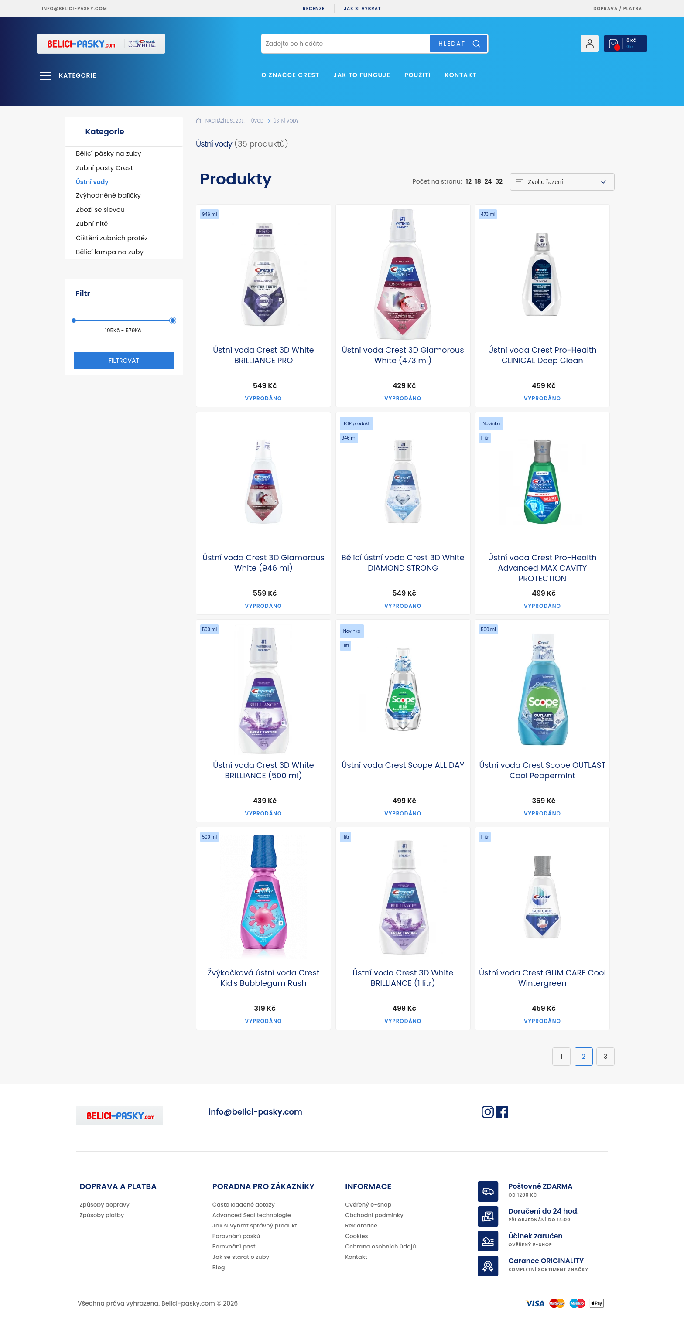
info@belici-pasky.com (74, 8)
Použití (417, 75)
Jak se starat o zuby (240, 1257)
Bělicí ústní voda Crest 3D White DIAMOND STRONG (403, 562)
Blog (218, 1267)
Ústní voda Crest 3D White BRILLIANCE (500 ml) (263, 770)
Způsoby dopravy (105, 1204)
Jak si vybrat (362, 8)
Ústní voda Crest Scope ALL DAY (403, 765)
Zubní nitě (92, 223)
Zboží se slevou (100, 209)
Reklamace (361, 1225)
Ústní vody (92, 181)
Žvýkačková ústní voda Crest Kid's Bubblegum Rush (264, 978)
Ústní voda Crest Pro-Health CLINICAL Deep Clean (542, 355)
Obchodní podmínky (374, 1215)
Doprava (605, 8)
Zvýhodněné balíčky (108, 195)
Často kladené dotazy (243, 1204)
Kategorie (77, 75)
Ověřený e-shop (368, 1204)
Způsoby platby (102, 1215)
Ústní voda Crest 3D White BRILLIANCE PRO (263, 355)
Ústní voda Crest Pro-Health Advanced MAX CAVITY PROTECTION (542, 568)
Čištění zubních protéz (112, 237)
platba (632, 8)
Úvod (257, 121)
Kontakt (460, 75)
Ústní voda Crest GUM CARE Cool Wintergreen (542, 978)
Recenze (314, 8)
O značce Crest (290, 75)
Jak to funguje (361, 75)
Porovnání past (234, 1246)
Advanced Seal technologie (251, 1215)
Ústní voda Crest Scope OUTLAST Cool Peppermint (542, 770)
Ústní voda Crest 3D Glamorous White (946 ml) (263, 562)
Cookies (356, 1236)
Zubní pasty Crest (104, 167)
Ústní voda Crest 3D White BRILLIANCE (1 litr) (403, 978)
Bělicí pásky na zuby (108, 153)
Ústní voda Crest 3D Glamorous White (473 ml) (403, 355)
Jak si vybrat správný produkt (254, 1225)
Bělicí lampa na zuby (110, 251)
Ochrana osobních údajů (380, 1246)
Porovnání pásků (236, 1236)
